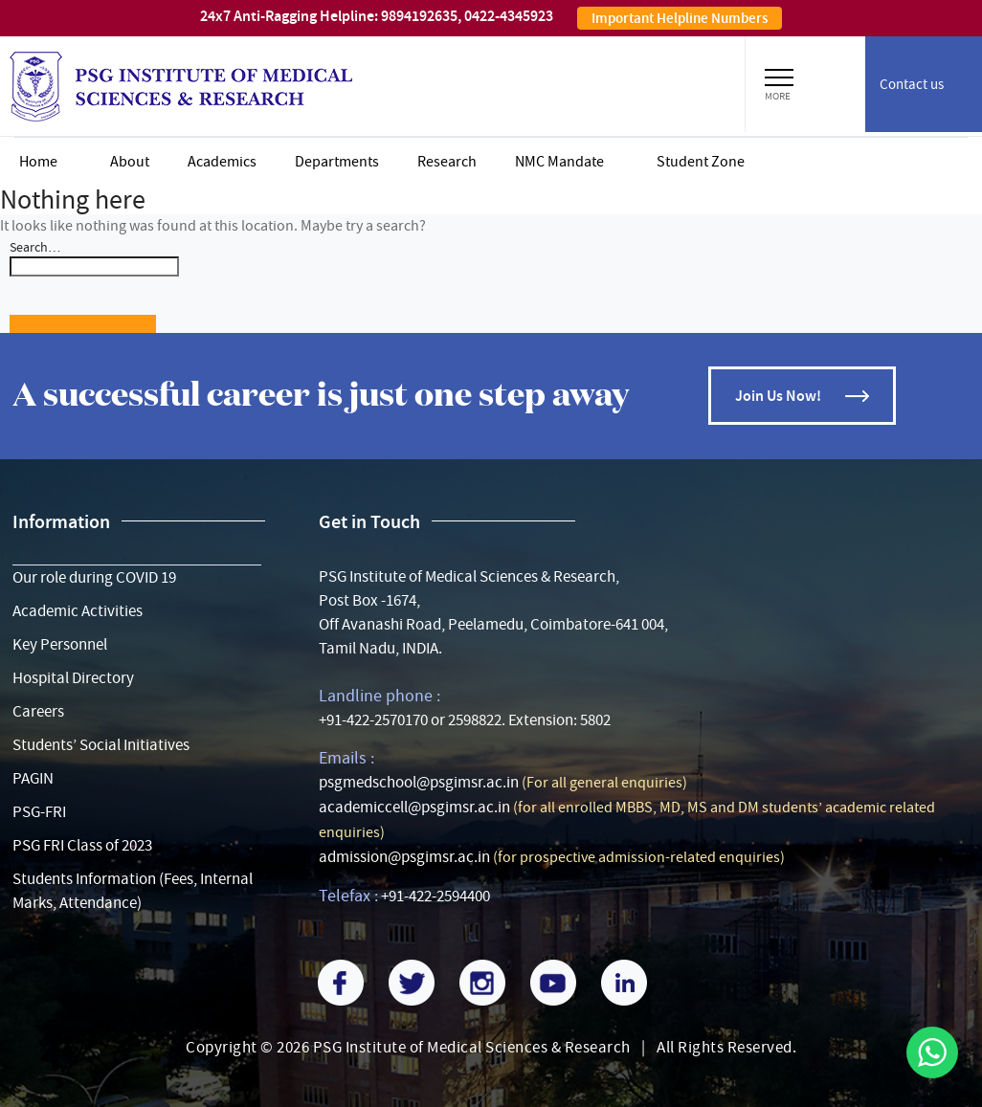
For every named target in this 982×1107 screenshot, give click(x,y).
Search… (35, 246)
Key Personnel (59, 644)
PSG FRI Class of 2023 (82, 845)
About (129, 161)
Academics (222, 161)
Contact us (912, 84)
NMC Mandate (559, 161)
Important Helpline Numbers (679, 18)
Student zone (701, 161)
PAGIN (33, 778)
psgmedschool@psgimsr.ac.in (419, 782)
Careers (38, 711)
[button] (779, 74)
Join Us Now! (778, 396)
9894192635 (419, 16)
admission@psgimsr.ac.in (404, 857)
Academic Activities (77, 611)
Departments (337, 161)
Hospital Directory (73, 678)
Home (38, 161)
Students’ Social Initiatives (101, 745)
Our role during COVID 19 (94, 577)
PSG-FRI (39, 812)
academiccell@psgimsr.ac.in (414, 807)
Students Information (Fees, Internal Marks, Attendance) (132, 891)
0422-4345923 (508, 16)
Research (447, 161)
